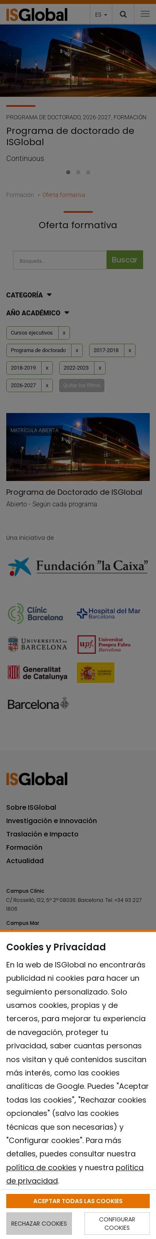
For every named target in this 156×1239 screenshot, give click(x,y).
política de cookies (41, 1167)
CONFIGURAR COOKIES (117, 1223)
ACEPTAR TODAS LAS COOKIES (78, 1201)
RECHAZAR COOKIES (39, 1223)
